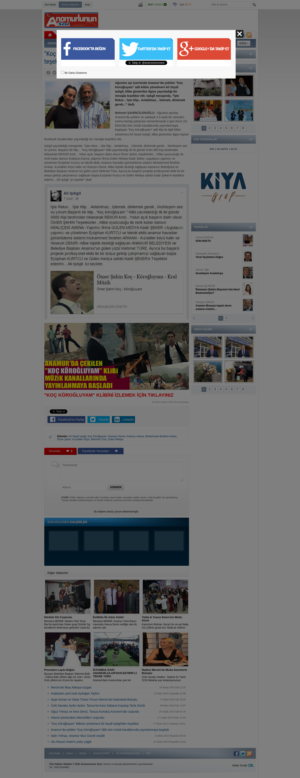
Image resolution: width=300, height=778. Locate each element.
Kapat (239, 34)
